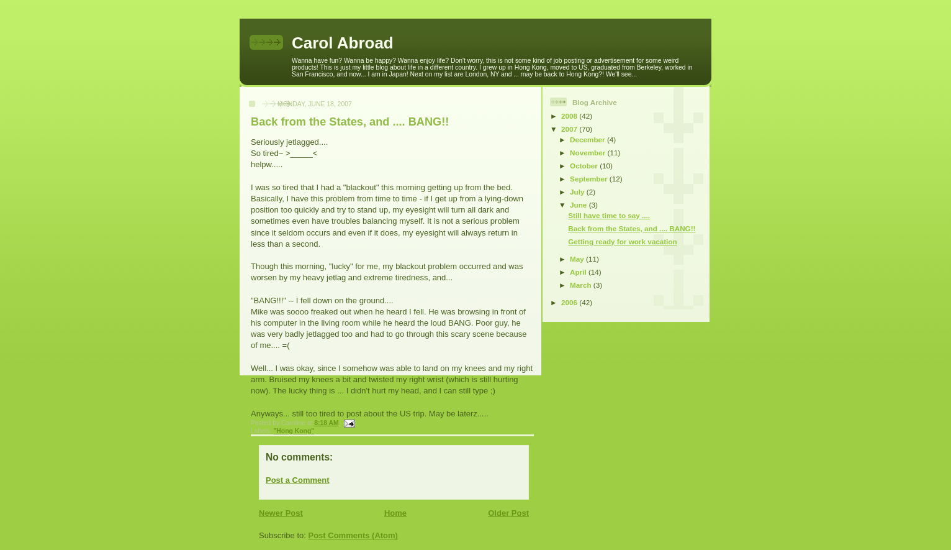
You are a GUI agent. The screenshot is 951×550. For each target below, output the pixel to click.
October (585, 166)
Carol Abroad (343, 43)
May (578, 259)
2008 (570, 116)
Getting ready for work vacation (622, 241)
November (588, 153)
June (579, 205)
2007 (570, 129)
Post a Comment (298, 480)
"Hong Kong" (293, 431)
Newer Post (281, 513)
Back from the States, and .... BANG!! (350, 122)
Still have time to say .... (609, 215)
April (579, 272)
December (588, 139)
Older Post (508, 513)
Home (395, 513)
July (578, 192)
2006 (570, 302)
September (590, 179)
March (581, 285)
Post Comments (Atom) (353, 535)
